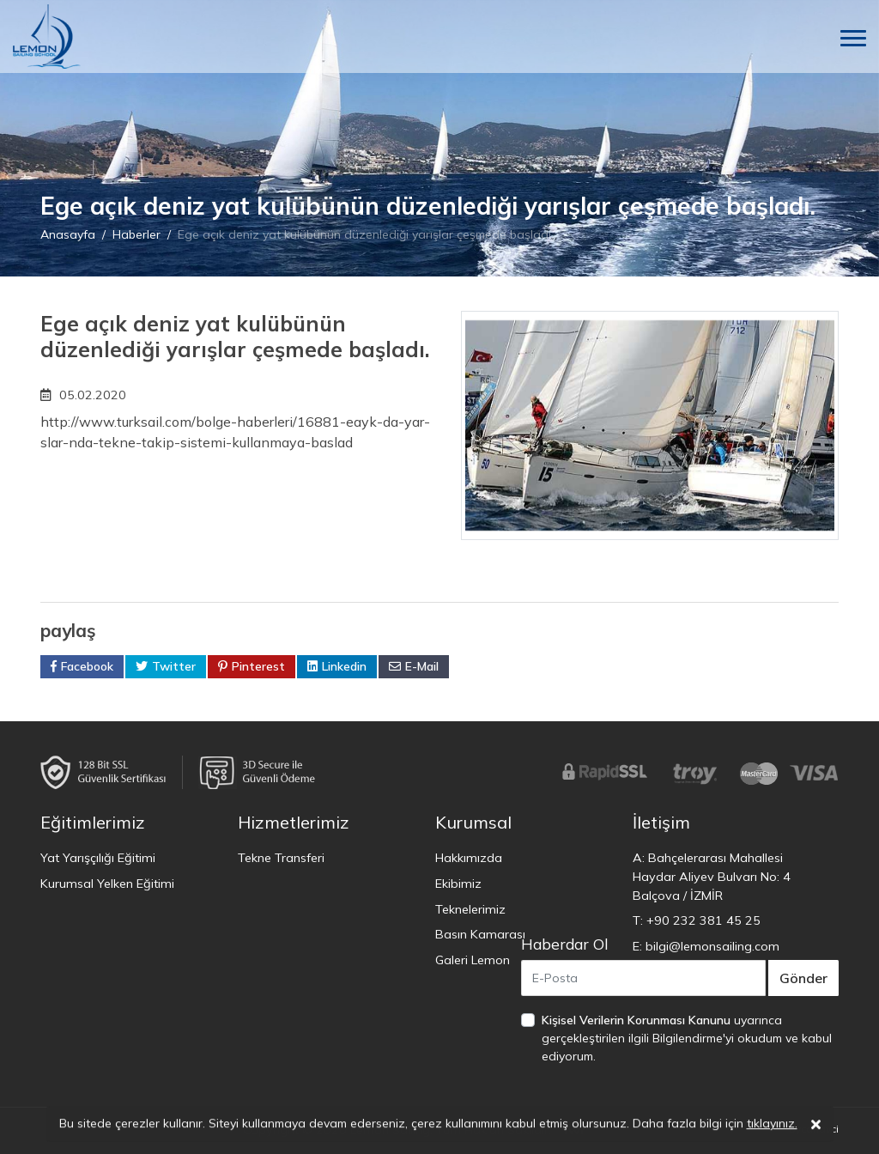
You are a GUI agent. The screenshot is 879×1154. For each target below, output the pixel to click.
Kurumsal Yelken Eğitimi (107, 883)
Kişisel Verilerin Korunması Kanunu (636, 1020)
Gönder (803, 978)
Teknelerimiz (470, 909)
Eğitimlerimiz (92, 822)
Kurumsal (473, 822)
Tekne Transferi (281, 858)
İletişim (661, 822)
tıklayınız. (772, 1126)
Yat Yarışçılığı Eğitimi (97, 858)
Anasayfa (67, 234)
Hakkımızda (468, 858)
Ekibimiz (458, 883)
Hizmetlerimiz (293, 822)
